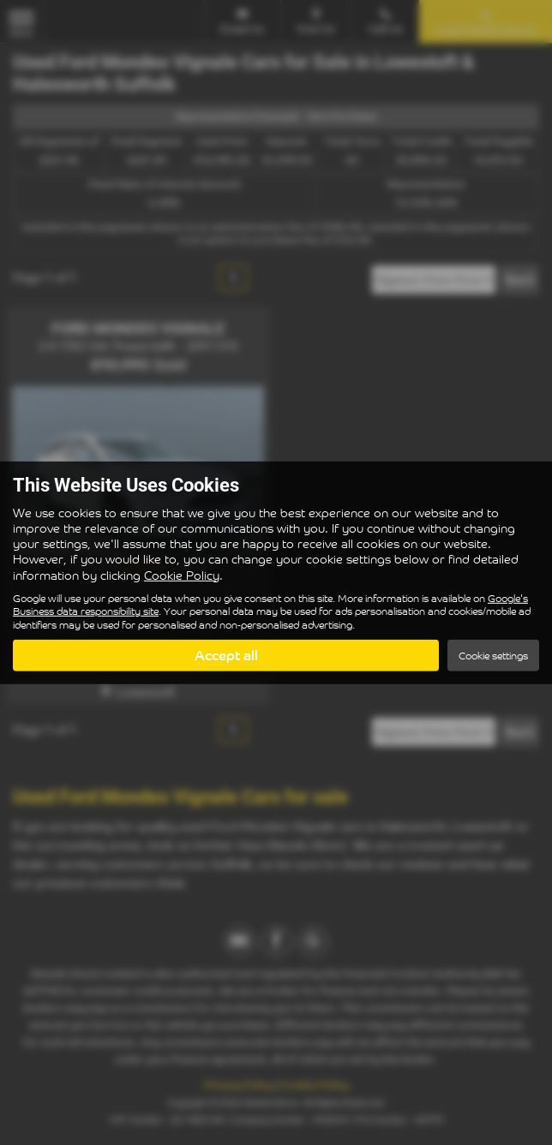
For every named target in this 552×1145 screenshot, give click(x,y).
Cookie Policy (181, 574)
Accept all (226, 655)
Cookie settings (493, 655)
